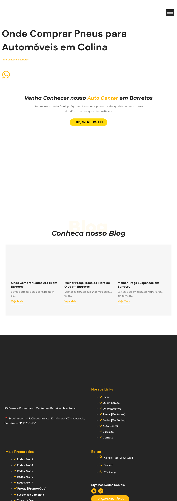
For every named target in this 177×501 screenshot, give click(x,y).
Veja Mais (17, 313)
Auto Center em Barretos (18, 59)
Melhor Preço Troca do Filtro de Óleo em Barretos (88, 295)
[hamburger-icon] (170, 12)
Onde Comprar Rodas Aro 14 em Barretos (34, 295)
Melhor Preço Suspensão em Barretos (142, 295)
